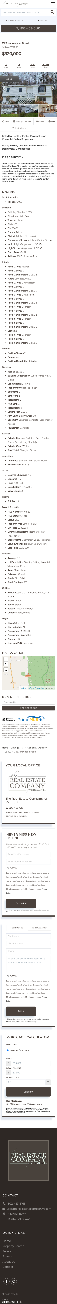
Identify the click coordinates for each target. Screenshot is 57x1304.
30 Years (12, 1050)
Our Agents (22, 816)
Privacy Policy (11, 1022)
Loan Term (11, 1044)
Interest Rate (12, 1078)
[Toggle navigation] (53, 3)
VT (23, 747)
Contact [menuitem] (7, 1266)
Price (9, 1059)
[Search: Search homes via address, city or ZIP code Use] (28, 12)
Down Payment (13, 1068)
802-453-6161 (28, 28)
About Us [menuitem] (8, 1261)
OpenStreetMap (37, 688)
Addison (31, 747)
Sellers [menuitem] (6, 1251)
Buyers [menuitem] (7, 1256)
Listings (15, 747)
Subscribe (21, 903)
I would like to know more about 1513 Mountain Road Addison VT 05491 (28, 964)
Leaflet (23, 688)
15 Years (24, 1050)
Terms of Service (26, 1022)
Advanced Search (15, 21)
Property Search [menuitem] (13, 1246)
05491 (8, 751)
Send (21, 1011)
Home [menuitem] (6, 1241)
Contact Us (11, 816)
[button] (52, 12)
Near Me (43, 21)
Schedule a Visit (39, 928)
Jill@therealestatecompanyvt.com (28, 1208)
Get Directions (28, 708)
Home (5, 747)
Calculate (29, 1091)
